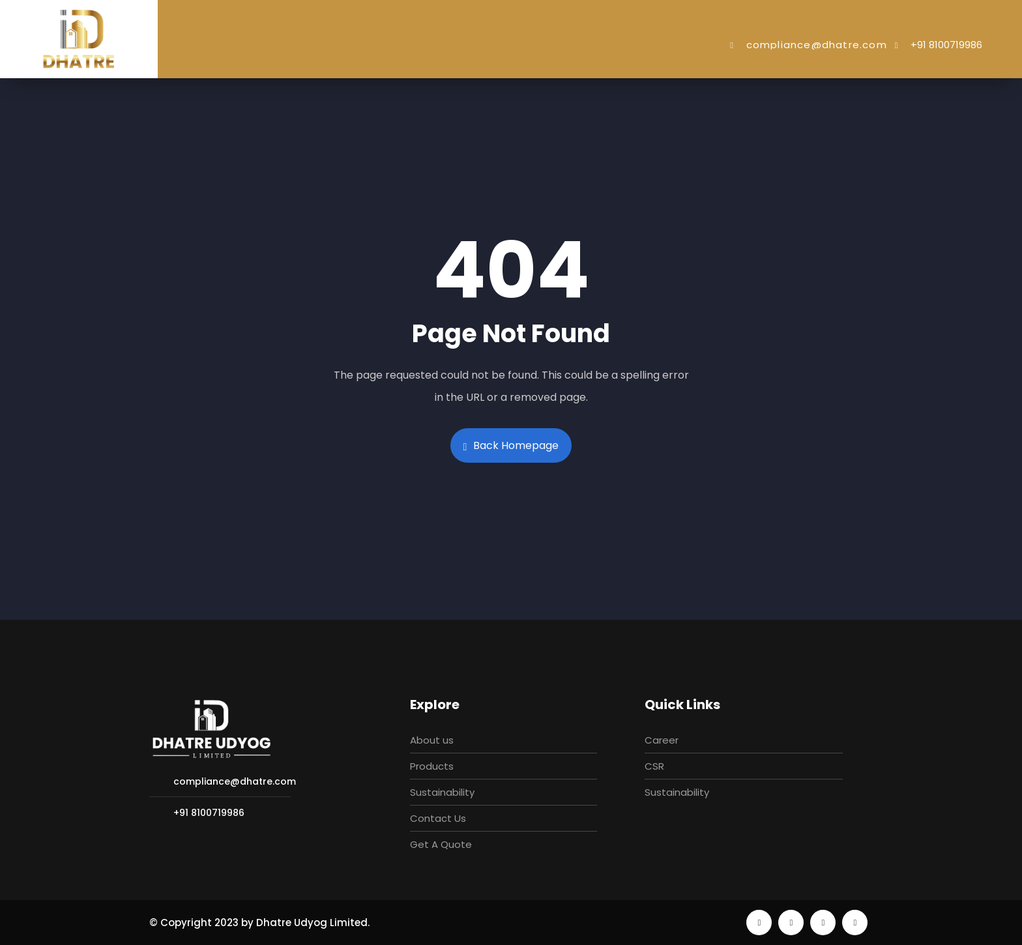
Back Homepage (511, 445)
